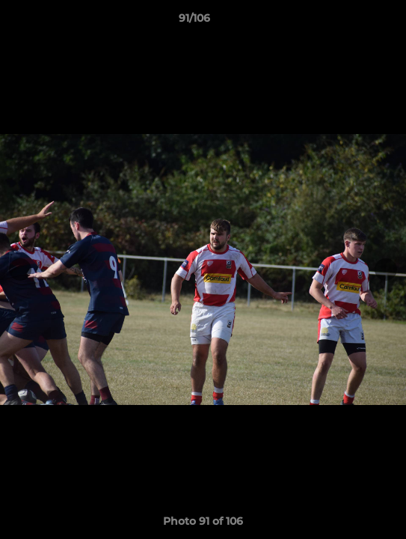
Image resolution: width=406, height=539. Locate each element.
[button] (352, 21)
